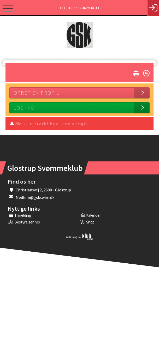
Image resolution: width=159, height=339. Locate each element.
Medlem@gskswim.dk (35, 197)
